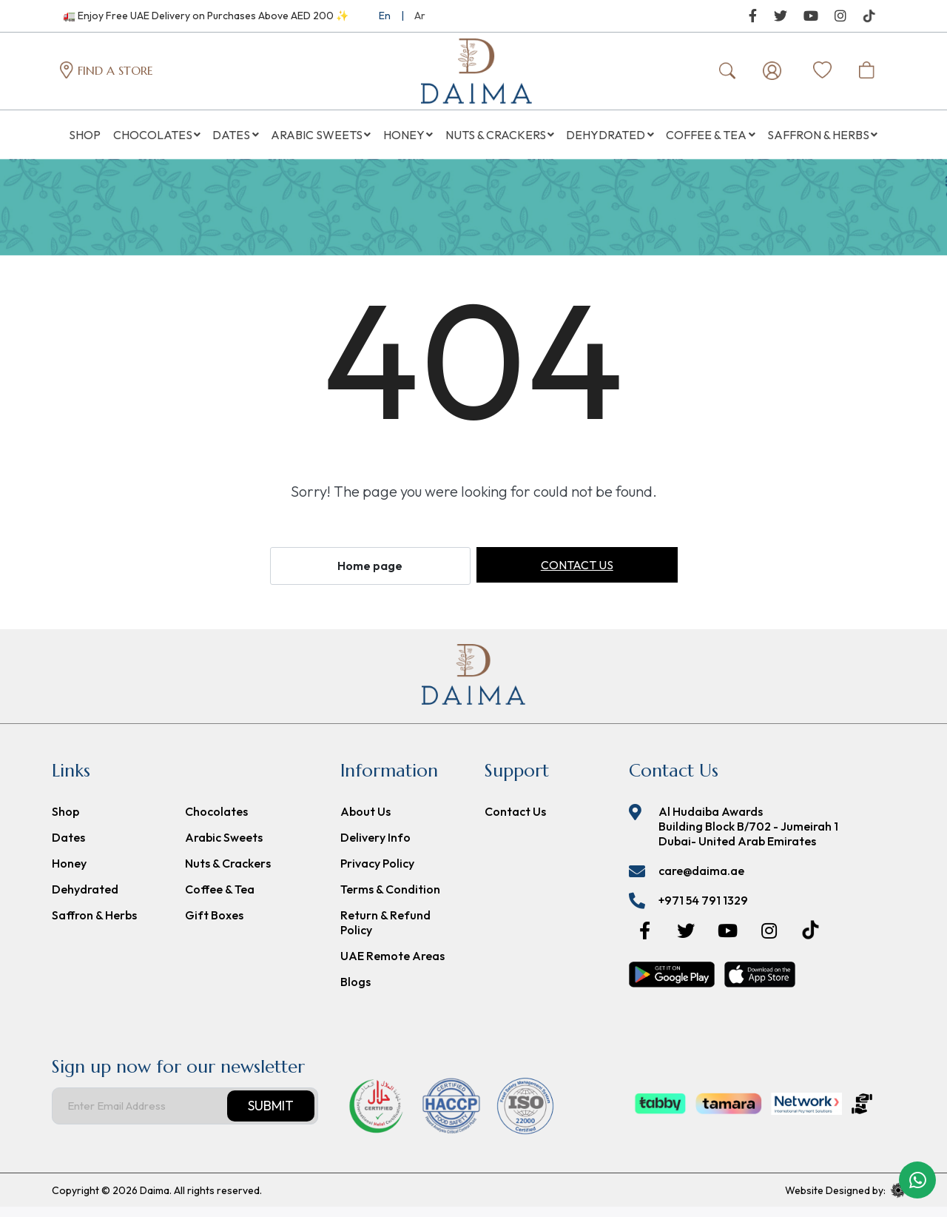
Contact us (577, 575)
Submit (271, 1115)
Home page (369, 576)
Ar (419, 15)
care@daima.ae (701, 881)
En (385, 15)
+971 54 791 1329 (703, 910)
